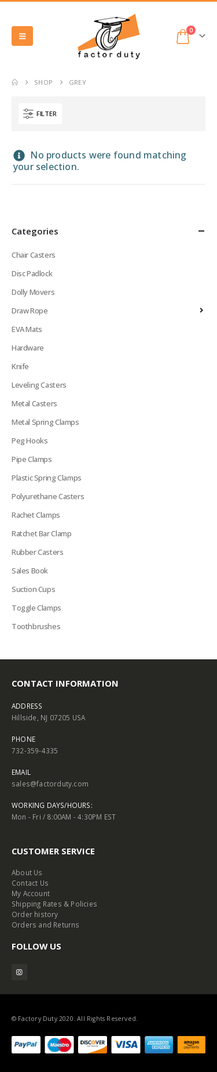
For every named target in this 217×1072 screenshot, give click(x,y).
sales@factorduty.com (50, 783)
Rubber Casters (38, 552)
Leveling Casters (39, 385)
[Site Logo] (109, 36)
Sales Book (30, 570)
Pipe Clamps (32, 459)
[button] (22, 36)
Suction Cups (33, 589)
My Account (31, 893)
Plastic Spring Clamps (47, 477)
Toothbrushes (36, 626)
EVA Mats (27, 329)
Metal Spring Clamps (45, 422)
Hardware (28, 347)
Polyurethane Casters (48, 496)
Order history (35, 914)
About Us (27, 872)
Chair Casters (34, 255)
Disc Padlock (32, 273)
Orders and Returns (46, 924)
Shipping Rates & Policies (54, 903)
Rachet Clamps (36, 515)
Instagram (19, 972)
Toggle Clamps (36, 607)
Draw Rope (30, 310)
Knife (20, 366)
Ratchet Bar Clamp (41, 533)
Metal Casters (34, 403)
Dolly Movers (33, 292)
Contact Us (30, 882)
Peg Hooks (30, 440)
